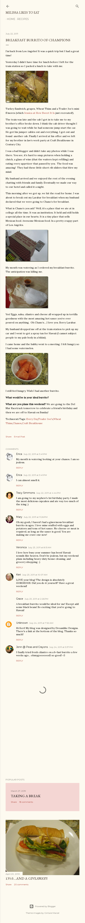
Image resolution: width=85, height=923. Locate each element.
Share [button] (8, 436)
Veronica (21, 547)
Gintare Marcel (51, 913)
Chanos (17, 423)
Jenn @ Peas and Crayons (32, 647)
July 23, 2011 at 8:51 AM (39, 547)
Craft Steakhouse (32, 423)
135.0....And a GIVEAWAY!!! (26, 878)
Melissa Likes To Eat (22, 12)
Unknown (22, 622)
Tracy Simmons (25, 492)
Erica (19, 454)
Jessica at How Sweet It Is (39, 113)
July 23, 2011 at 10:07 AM (34, 574)
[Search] (77, 5)
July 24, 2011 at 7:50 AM (41, 623)
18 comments (26, 802)
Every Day (32, 419)
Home (10, 19)
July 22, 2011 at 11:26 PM (35, 517)
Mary (19, 516)
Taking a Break (25, 796)
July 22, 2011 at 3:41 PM (35, 454)
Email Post (19, 436)
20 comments (21, 884)
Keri (18, 574)
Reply (19, 467)
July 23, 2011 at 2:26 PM (36, 599)
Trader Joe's (45, 419)
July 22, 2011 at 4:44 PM (48, 493)
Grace (19, 598)
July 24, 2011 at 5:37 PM (61, 647)
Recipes (22, 19)
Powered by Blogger (42, 906)
